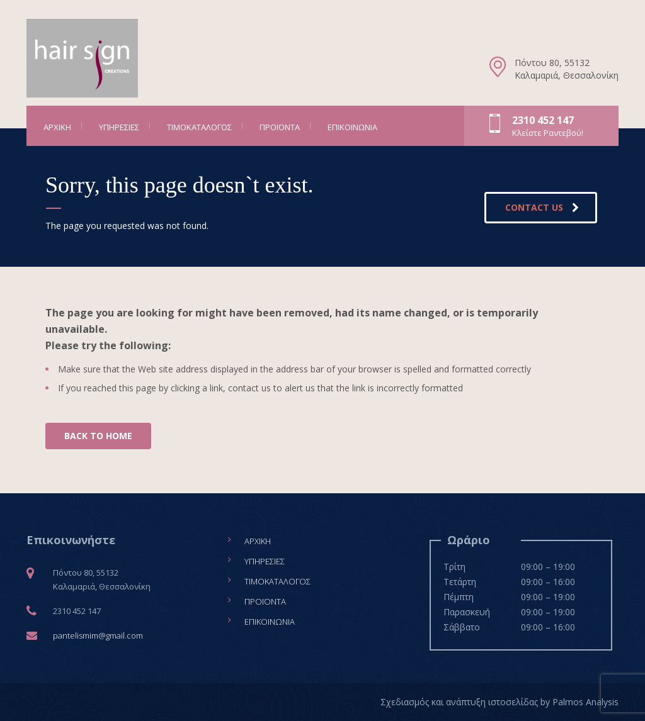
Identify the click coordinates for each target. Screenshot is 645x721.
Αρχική (57, 127)
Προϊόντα (280, 127)
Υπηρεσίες (119, 127)
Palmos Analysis (585, 702)
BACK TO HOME (98, 436)
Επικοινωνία (352, 127)
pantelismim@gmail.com (98, 635)
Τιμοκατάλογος (199, 127)
